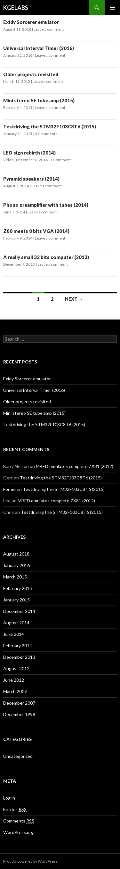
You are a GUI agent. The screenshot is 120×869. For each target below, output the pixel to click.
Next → (74, 299)
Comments (18, 821)
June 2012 (13, 680)
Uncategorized (18, 756)
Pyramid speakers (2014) (31, 179)
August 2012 (16, 668)
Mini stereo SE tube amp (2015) (39, 100)
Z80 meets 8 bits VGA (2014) (36, 231)
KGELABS (15, 7)
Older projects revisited (30, 74)
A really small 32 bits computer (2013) (46, 257)
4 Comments (46, 133)
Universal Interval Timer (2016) (38, 48)
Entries (15, 809)
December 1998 (19, 714)
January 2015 (16, 599)
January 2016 (16, 565)
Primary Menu (112, 7)
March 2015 (15, 576)
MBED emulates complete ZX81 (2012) (74, 466)
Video (8, 159)
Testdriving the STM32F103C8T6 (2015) (49, 126)
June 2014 (13, 634)
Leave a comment (49, 29)
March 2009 (15, 691)
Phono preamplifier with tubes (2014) (45, 205)
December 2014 (19, 611)
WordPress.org (18, 832)
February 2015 (17, 588)
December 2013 (19, 657)
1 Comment (60, 159)
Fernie (9, 489)
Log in (9, 798)
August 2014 (16, 622)
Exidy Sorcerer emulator (31, 22)
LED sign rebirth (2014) (29, 152)
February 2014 (17, 645)
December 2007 (19, 703)
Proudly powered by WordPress (30, 861)
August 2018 (16, 554)
